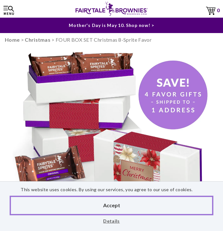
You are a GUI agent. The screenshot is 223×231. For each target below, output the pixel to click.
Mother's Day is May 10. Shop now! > (111, 25)
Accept (111, 205)
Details (111, 221)
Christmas (37, 40)
